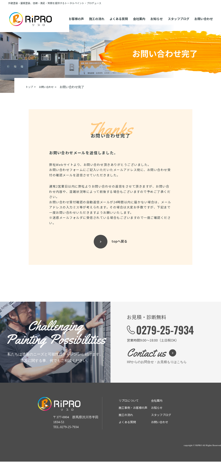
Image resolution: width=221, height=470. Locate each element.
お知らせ (156, 15)
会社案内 (139, 15)
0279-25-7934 (165, 338)
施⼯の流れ (96, 15)
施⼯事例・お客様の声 (133, 416)
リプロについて (129, 409)
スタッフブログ (178, 15)
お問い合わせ (203, 15)
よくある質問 (118, 15)
